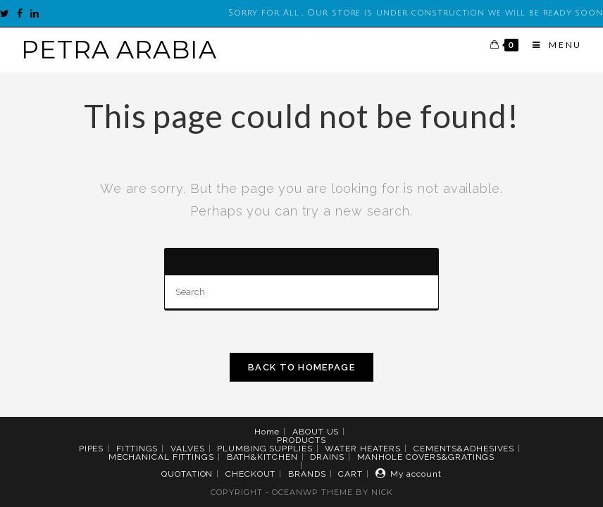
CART (350, 474)
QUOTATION (187, 474)
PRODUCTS (301, 440)
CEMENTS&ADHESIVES (464, 448)
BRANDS (306, 474)
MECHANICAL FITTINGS (161, 457)
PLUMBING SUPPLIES (264, 448)
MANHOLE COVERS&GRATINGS (426, 457)
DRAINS (327, 457)
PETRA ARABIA (119, 50)
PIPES (91, 448)
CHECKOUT (250, 474)
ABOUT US (315, 432)
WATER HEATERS (363, 448)
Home (267, 432)
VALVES (187, 448)
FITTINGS (137, 448)
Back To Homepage (301, 367)
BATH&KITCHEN (262, 457)
